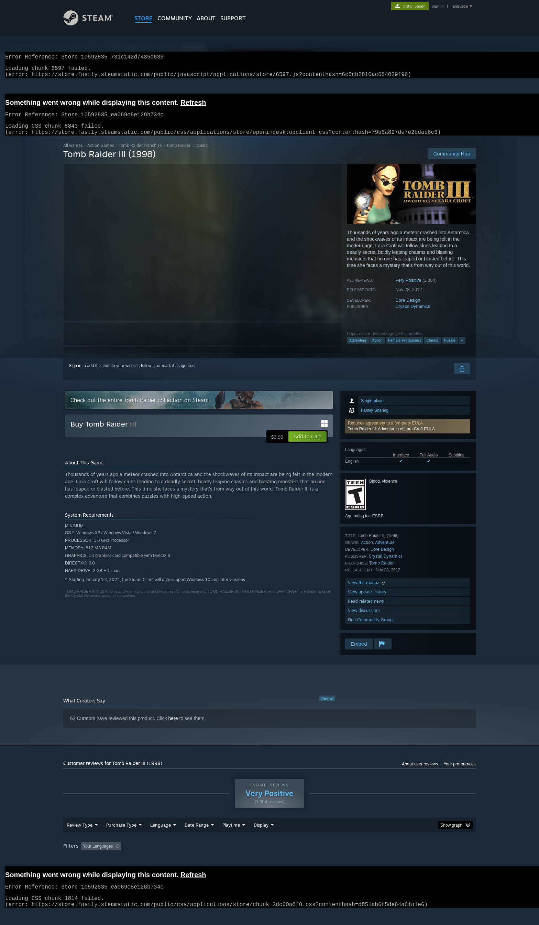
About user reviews (420, 772)
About (206, 18)
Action (377, 348)
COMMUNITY (174, 18)
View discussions (364, 618)
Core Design (407, 308)
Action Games (100, 153)
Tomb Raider (381, 571)
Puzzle (449, 348)
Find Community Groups (371, 628)
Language (160, 838)
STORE (143, 18)
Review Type (79, 838)
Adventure (357, 348)
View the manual (367, 590)
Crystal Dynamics (412, 314)
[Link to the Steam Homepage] (93, 23)
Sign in (75, 374)
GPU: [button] (386, 859)
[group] (269, 859)
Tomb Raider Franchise (140, 153)
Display (261, 838)
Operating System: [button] (327, 859)
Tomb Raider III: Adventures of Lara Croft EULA (391, 437)
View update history (367, 600)
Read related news (366, 609)
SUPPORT (233, 18)
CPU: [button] (363, 859)
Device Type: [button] (416, 859)
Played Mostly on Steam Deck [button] (269, 859)
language (460, 6)
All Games (73, 153)
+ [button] (462, 348)
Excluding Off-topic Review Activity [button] (167, 859)
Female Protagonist (404, 348)
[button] (407, 434)
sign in (437, 6)
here (173, 726)
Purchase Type (121, 838)
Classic (432, 348)
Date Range (197, 838)
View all (326, 706)
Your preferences (460, 772)
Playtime (231, 838)
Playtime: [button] (220, 859)
